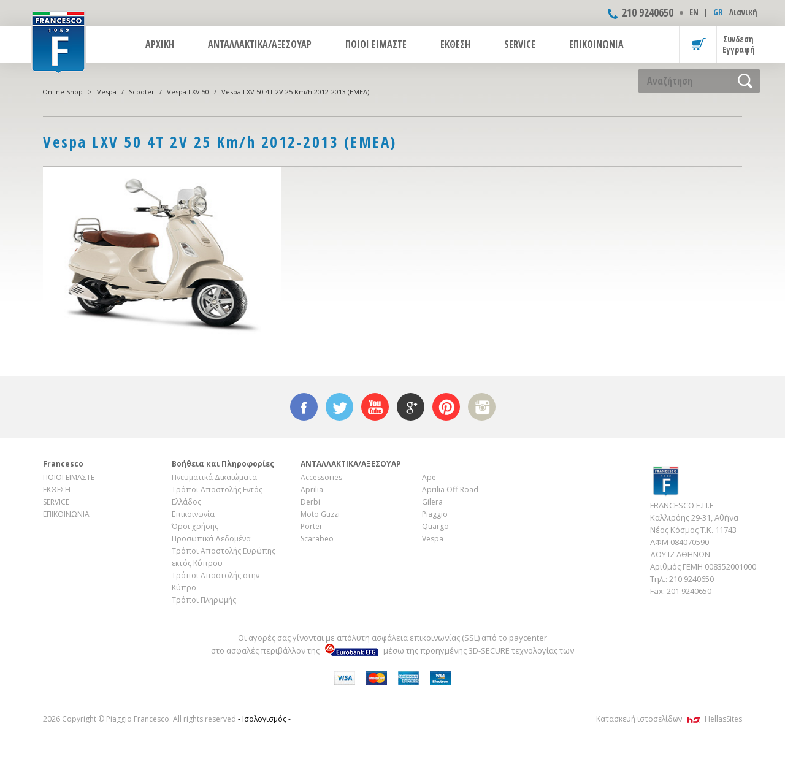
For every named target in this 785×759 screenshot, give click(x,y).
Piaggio (435, 514)
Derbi (310, 502)
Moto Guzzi (320, 514)
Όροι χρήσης (195, 526)
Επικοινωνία (193, 514)
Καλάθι (698, 44)
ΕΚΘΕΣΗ (455, 44)
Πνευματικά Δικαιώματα (214, 477)
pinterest (446, 407)
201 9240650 (689, 591)
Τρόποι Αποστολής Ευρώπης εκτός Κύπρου (223, 557)
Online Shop (62, 91)
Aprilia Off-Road (450, 489)
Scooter (142, 91)
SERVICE (519, 44)
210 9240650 (647, 12)
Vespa (107, 91)
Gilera (432, 502)
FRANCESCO (58, 41)
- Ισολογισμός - (264, 719)
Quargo (435, 526)
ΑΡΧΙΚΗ (159, 44)
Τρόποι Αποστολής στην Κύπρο (215, 581)
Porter (312, 526)
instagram (482, 407)
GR (718, 12)
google (410, 407)
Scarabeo (317, 538)
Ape (429, 477)
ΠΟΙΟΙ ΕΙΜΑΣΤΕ (376, 44)
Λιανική (743, 12)
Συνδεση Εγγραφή (738, 44)
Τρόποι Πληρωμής (204, 600)
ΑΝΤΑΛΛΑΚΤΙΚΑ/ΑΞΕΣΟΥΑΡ (260, 44)
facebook (304, 407)
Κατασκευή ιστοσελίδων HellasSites (669, 719)
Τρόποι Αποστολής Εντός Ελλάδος (217, 495)
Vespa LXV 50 (188, 91)
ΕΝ (694, 12)
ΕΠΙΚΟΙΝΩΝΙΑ (596, 44)
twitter (339, 407)
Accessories (321, 477)
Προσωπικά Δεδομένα (211, 538)
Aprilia (312, 489)
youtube (375, 407)
